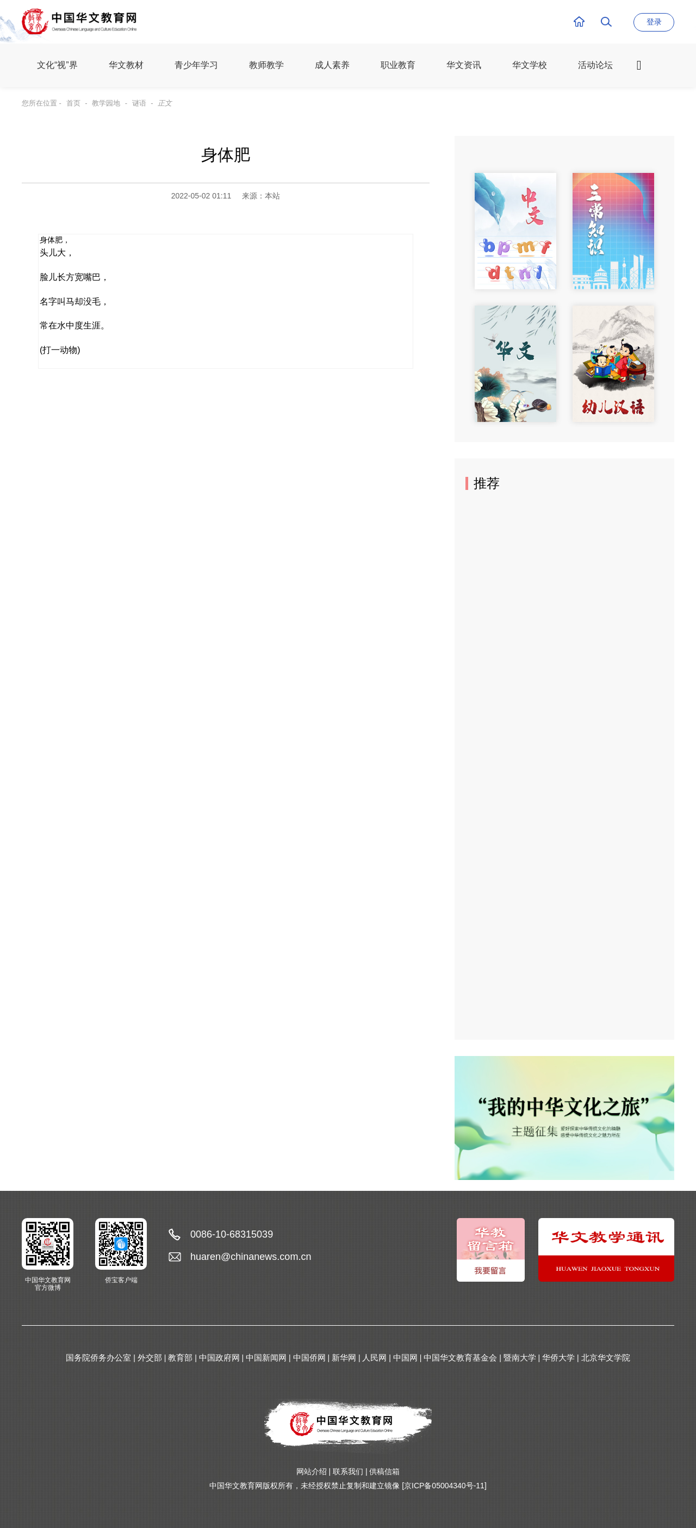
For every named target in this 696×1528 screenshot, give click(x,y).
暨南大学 (520, 1357)
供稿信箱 (384, 1471)
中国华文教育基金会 (460, 1357)
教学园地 (106, 103)
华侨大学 (558, 1357)
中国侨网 (309, 1357)
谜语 (139, 103)
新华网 (344, 1357)
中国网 (405, 1357)
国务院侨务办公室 (98, 1357)
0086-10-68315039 (231, 1234)
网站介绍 (311, 1471)
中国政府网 (219, 1357)
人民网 (374, 1357)
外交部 (150, 1357)
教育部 (180, 1357)
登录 (654, 21)
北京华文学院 (605, 1357)
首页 (73, 103)
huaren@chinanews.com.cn (250, 1256)
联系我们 (348, 1471)
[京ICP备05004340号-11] (444, 1485)
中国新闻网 (266, 1357)
